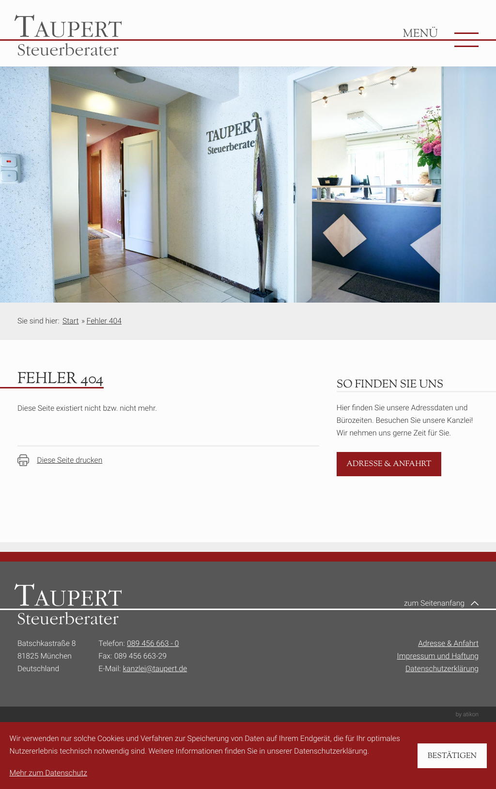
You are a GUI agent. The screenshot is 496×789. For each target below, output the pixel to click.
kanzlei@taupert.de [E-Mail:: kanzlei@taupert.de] (155, 668)
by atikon (467, 714)
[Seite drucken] (60, 460)
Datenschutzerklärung (442, 668)
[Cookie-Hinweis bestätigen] (452, 755)
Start (70, 320)
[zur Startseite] (68, 35)
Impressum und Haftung (438, 655)
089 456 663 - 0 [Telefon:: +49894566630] (153, 643)
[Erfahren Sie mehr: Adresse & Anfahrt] (389, 464)
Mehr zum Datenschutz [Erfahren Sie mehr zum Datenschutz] (49, 772)
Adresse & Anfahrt (448, 643)
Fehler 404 (104, 320)
